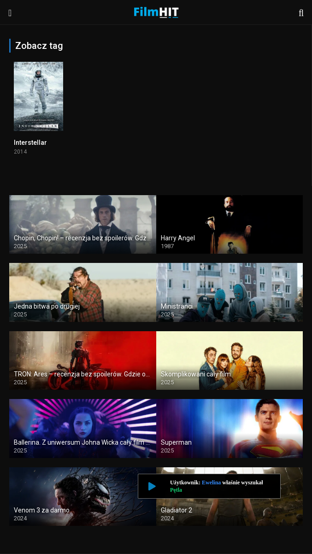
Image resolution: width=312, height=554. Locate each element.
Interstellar (30, 142)
